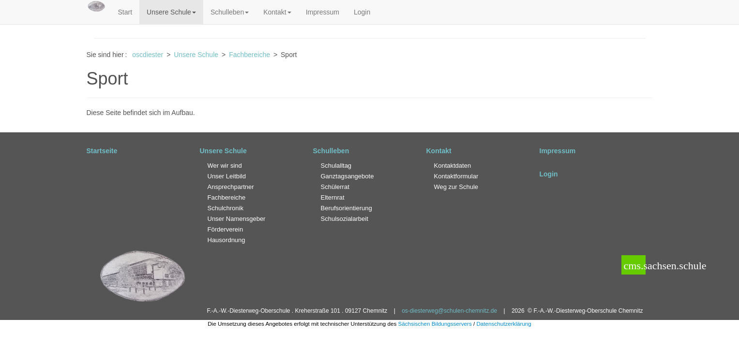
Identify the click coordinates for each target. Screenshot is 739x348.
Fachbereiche (227, 197)
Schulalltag (336, 165)
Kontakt (277, 12)
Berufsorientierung (346, 208)
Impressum (322, 12)
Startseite (102, 151)
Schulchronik (225, 208)
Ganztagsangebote (347, 176)
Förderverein (225, 229)
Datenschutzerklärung (503, 323)
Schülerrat (335, 186)
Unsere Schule (171, 12)
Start (125, 12)
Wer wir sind (225, 165)
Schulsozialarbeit (344, 218)
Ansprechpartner (231, 186)
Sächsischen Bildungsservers (434, 323)
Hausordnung (226, 240)
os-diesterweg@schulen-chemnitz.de (449, 310)
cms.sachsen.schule (633, 265)
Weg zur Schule (456, 186)
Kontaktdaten (452, 165)
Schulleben (230, 12)
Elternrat (333, 197)
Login (362, 12)
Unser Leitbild (227, 176)
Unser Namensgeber (237, 218)
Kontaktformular (456, 176)
